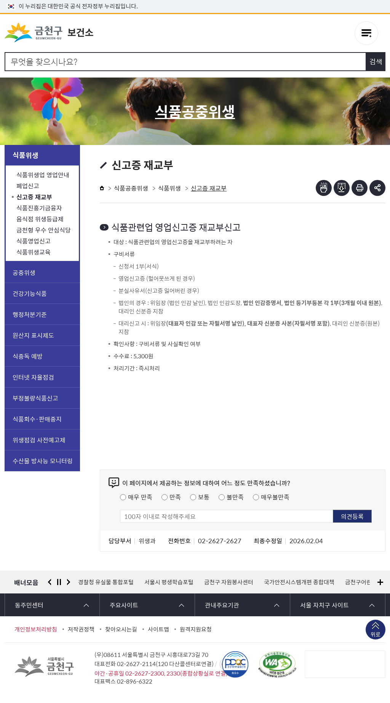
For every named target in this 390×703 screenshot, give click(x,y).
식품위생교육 (33, 251)
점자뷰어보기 (324, 188)
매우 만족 (140, 496)
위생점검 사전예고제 (39, 439)
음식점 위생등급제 (40, 218)
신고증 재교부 (34, 196)
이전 (49, 582)
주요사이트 (124, 604)
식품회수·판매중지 (37, 418)
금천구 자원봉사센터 (228, 582)
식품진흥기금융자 (39, 207)
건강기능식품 (30, 293)
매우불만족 (275, 496)
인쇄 (360, 188)
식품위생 (25, 155)
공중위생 (24, 272)
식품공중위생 (131, 187)
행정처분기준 (30, 314)
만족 (175, 496)
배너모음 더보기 (380, 582)
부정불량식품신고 (35, 397)
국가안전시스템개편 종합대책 (299, 582)
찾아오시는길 (121, 629)
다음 (68, 582)
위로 (375, 634)
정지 (59, 582)
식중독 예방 (28, 356)
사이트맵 (158, 629)
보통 (203, 496)
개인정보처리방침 (35, 629)
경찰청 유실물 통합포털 (106, 582)
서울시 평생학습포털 (168, 582)
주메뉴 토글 (366, 33)
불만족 (235, 496)
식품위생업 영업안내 (42, 174)
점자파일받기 (342, 188)
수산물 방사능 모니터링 (43, 460)
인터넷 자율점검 (33, 377)
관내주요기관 (222, 604)
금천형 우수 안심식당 (43, 229)
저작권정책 (81, 629)
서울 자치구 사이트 (324, 604)
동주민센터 (29, 604)
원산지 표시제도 (33, 335)
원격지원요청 (196, 629)
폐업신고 (27, 185)
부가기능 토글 (377, 188)
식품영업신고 (33, 240)
